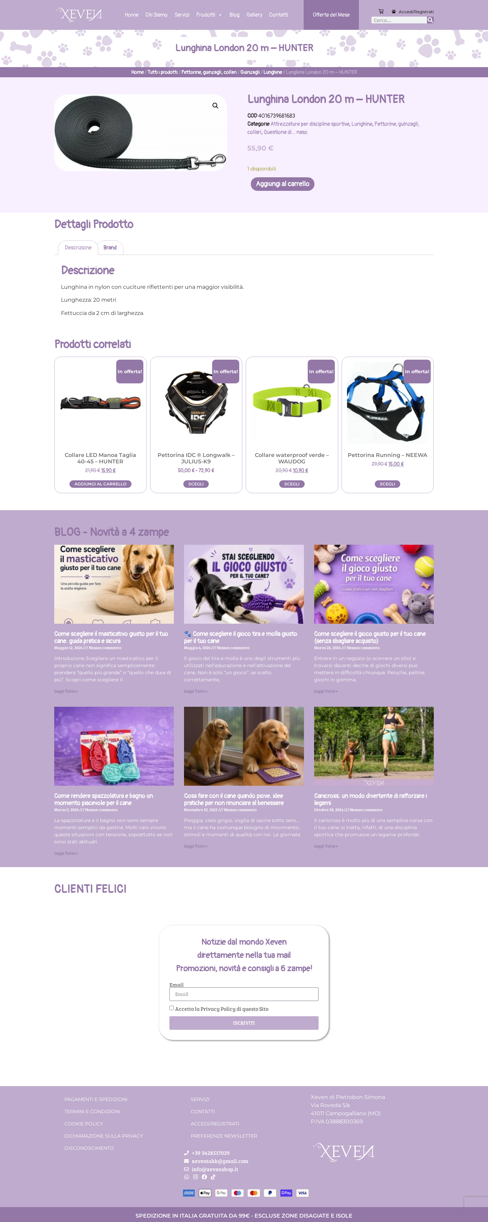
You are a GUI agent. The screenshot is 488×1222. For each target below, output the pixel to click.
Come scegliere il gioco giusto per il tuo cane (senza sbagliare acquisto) (370, 637)
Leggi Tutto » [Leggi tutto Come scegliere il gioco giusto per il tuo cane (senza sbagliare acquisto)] (326, 691)
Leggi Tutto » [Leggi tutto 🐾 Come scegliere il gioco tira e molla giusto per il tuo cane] (196, 691)
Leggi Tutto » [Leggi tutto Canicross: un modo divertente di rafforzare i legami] (326, 845)
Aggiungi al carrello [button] (100, 483)
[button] (215, 106)
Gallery (254, 15)
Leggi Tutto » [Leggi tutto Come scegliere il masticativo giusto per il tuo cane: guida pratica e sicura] (66, 691)
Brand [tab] (110, 247)
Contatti (278, 15)
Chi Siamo (156, 15)
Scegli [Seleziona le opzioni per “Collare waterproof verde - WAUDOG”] (292, 483)
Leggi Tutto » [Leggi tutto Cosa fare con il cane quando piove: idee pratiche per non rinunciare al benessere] (196, 845)
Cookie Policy (83, 1124)
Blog (234, 15)
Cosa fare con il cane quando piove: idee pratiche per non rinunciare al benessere (234, 799)
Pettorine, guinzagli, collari (209, 72)
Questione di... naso (285, 132)
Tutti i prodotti (162, 72)
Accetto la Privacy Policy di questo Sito (221, 1008)
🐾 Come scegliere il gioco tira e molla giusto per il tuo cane (240, 637)
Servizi (182, 15)
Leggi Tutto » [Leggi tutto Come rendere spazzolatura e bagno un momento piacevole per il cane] (66, 853)
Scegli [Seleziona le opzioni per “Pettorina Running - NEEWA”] (387, 483)
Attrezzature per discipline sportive (309, 124)
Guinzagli (250, 72)
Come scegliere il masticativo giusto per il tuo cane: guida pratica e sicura (111, 637)
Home (132, 15)
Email (176, 984)
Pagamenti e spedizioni (95, 1099)
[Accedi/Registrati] (394, 11)
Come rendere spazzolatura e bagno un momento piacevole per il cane (103, 799)
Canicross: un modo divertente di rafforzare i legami (370, 799)
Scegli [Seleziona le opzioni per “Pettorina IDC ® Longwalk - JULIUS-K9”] (196, 483)
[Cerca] (430, 20)
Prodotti (209, 15)
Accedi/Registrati (416, 11)
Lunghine (272, 72)
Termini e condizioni (92, 1111)
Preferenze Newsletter (224, 1136)
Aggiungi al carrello (282, 184)
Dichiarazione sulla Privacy (103, 1136)
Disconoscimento (89, 1148)
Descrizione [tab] (78, 247)
